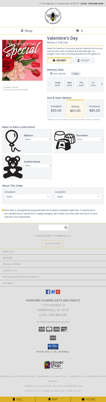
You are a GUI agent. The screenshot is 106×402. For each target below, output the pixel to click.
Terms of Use (74, 391)
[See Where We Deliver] (53, 243)
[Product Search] (53, 227)
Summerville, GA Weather (37, 386)
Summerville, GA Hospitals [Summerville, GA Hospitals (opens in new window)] (52, 376)
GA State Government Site (68, 386)
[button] (53, 346)
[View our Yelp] (58, 293)
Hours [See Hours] (88, 399)
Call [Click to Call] (17, 399)
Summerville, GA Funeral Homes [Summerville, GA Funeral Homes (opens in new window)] (17, 376)
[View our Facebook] (48, 293)
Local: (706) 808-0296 (53, 315)
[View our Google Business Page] (53, 293)
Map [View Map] (53, 399)
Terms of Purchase (53, 391)
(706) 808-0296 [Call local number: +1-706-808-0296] (95, 3)
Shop (26, 30)
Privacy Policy (33, 391)
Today (75, 73)
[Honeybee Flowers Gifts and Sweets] (53, 23)
